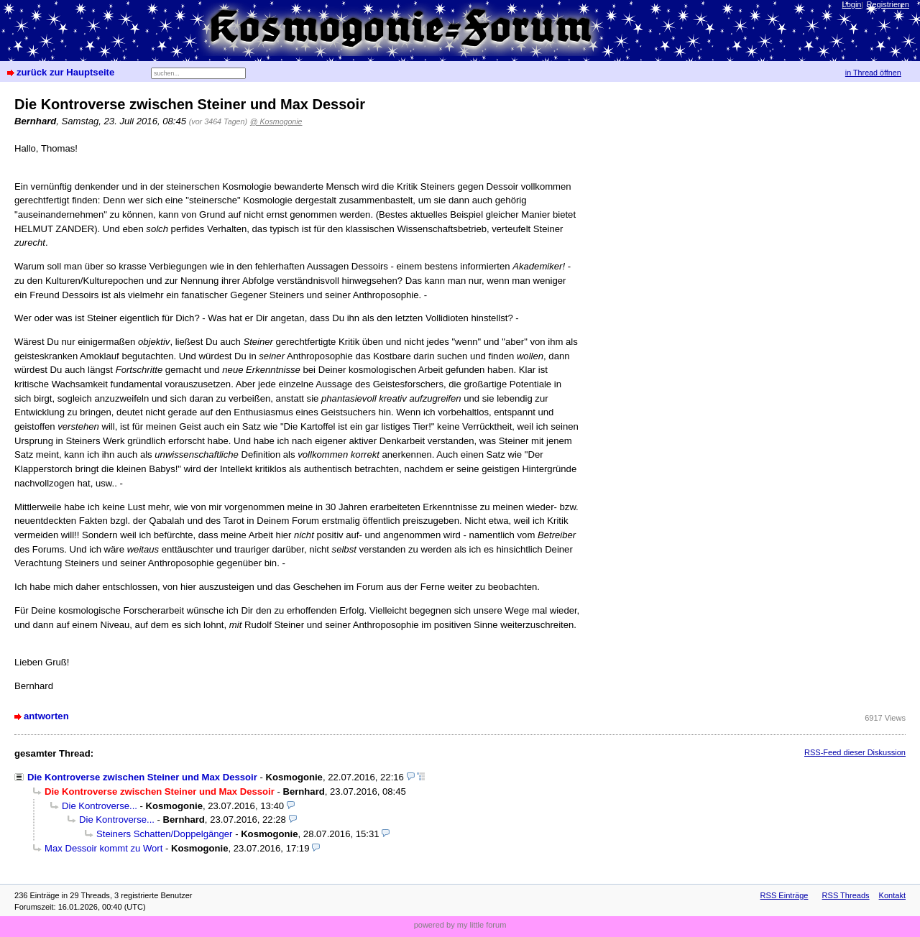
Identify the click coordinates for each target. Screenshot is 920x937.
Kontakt (892, 895)
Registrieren (888, 4)
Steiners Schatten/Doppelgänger (164, 833)
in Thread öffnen (873, 72)
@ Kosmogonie (276, 121)
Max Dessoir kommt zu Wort (103, 848)
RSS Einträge (784, 895)
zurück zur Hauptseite (65, 72)
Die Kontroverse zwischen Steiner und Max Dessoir (142, 777)
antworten (46, 716)
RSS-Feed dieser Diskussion (855, 752)
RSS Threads (846, 895)
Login (852, 4)
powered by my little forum (460, 924)
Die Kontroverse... (99, 805)
